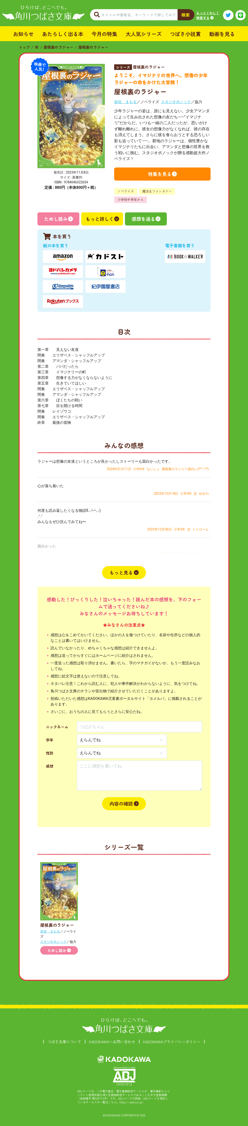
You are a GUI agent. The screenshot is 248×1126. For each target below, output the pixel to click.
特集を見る (159, 174)
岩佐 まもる (125, 102)
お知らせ (23, 33)
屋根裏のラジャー (58, 47)
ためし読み (56, 218)
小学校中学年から (130, 199)
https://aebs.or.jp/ (131, 1102)
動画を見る (222, 33)
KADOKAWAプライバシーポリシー (172, 1041)
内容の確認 (121, 803)
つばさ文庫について (64, 1041)
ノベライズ (125, 191)
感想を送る (143, 218)
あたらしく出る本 (62, 33)
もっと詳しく (100, 218)
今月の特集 (104, 33)
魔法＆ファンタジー (157, 191)
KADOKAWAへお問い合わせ (112, 1041)
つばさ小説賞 (185, 33)
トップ (24, 47)
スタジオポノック (176, 102)
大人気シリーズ (144, 33)
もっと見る (121, 572)
